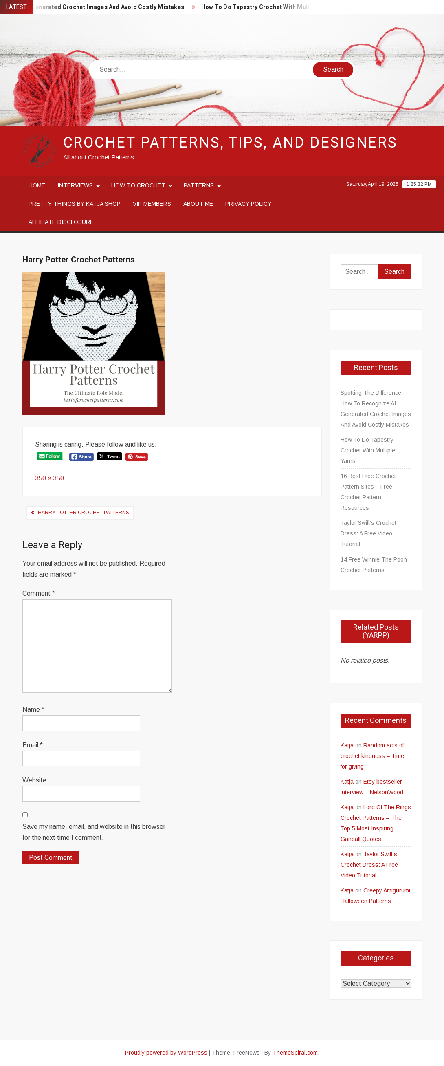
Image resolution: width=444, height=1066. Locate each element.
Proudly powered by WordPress (166, 1052)
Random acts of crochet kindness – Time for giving (372, 756)
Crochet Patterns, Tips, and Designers (230, 143)
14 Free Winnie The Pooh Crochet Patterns (374, 564)
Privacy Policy (248, 203)
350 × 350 (49, 478)
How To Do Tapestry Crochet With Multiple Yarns (275, 7)
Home (37, 185)
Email (32, 745)
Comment (38, 593)
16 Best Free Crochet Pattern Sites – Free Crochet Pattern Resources (368, 492)
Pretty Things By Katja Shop (75, 203)
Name (33, 709)
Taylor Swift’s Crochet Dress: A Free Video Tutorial (368, 533)
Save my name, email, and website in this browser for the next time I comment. (93, 832)
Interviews (75, 185)
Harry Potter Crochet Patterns (83, 512)
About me (198, 203)
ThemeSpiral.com (295, 1052)
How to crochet (138, 185)
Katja (347, 745)
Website (34, 780)
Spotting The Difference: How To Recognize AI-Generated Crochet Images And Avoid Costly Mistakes (376, 409)
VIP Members (152, 203)
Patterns (199, 185)
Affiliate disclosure (61, 222)
